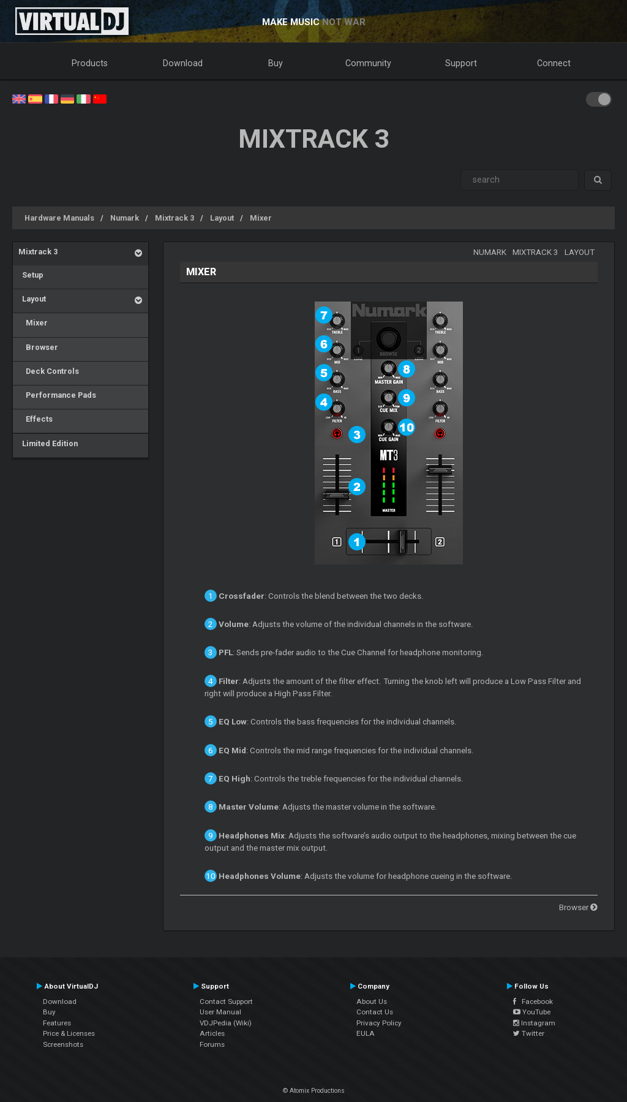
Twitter (528, 1033)
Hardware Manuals (59, 217)
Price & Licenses (69, 1033)
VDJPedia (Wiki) (226, 1023)
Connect (554, 63)
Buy (275, 63)
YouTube (531, 1012)
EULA (365, 1033)
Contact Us (374, 1012)
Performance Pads (57, 395)
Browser (38, 347)
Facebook (533, 1001)
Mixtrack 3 (174, 217)
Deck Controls (48, 371)
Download (183, 63)
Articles (212, 1033)
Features (57, 1023)
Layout (222, 217)
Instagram (534, 1023)
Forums (212, 1044)
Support (461, 63)
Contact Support (226, 1001)
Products (90, 63)
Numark (124, 217)
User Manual (220, 1012)
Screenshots (63, 1044)
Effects (35, 419)
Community (368, 63)
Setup (30, 274)
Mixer (261, 217)
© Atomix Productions (314, 1091)
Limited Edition (48, 443)
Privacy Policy (379, 1023)
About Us (371, 1001)
